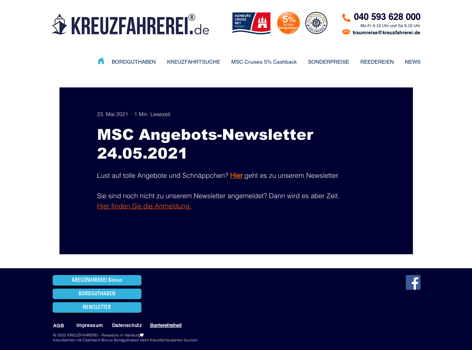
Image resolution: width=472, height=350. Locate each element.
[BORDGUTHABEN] (97, 294)
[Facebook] (413, 282)
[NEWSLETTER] (97, 307)
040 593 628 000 (387, 16)
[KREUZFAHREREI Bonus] (97, 280)
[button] (328, 61)
